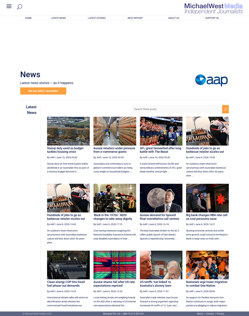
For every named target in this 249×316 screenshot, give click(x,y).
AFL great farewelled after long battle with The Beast (160, 106)
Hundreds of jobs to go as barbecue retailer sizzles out (205, 106)
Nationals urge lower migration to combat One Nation (206, 240)
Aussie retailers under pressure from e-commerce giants (114, 106)
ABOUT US (173, 18)
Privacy (220, 313)
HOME (28, 18)
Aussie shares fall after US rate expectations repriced (114, 240)
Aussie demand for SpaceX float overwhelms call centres (159, 173)
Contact (210, 313)
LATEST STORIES (97, 18)
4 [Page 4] (210, 280)
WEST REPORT (135, 18)
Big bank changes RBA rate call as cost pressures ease (206, 173)
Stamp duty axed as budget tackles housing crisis (65, 106)
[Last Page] (225, 280)
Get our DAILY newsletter (43, 47)
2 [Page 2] (196, 280)
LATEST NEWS (58, 18)
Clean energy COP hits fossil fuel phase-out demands (66, 240)
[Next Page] (217, 280)
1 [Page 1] (189, 280)
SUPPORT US (212, 18)
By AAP (51, 113)
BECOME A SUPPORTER (231, 293)
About (200, 313)
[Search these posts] (176, 65)
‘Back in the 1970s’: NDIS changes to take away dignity (112, 173)
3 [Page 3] (203, 280)
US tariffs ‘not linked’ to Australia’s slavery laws (155, 240)
